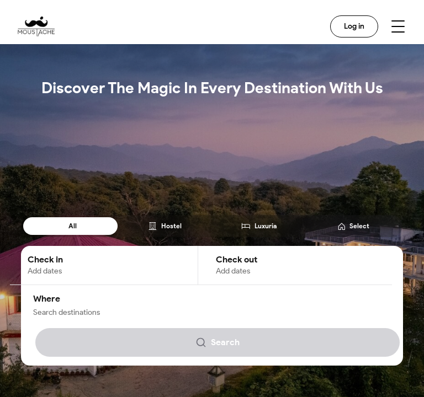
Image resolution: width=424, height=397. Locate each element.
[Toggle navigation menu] (398, 26)
